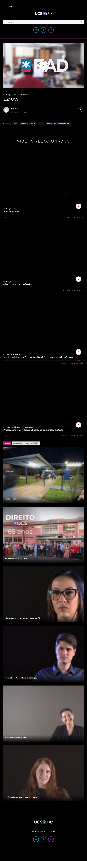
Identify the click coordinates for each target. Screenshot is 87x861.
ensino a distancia (28, 123)
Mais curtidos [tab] (17, 443)
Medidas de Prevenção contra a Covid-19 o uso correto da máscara (38, 357)
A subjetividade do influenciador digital (21, 678)
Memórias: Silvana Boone (15, 738)
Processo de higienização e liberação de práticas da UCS (33, 430)
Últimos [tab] (7, 443)
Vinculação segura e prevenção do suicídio (23, 618)
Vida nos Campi (11, 212)
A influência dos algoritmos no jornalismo (22, 797)
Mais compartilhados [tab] (31, 443)
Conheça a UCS (9, 95)
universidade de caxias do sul (58, 123)
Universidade (24, 95)
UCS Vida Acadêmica (11, 354)
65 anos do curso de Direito (17, 284)
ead (15, 123)
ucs (41, 123)
